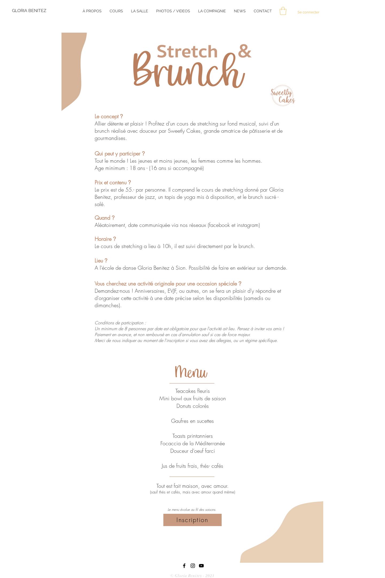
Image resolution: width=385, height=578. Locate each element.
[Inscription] (192, 520)
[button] (283, 11)
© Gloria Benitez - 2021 (192, 575)
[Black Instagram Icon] (193, 566)
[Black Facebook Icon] (184, 566)
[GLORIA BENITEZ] (30, 10)
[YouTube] (201, 566)
